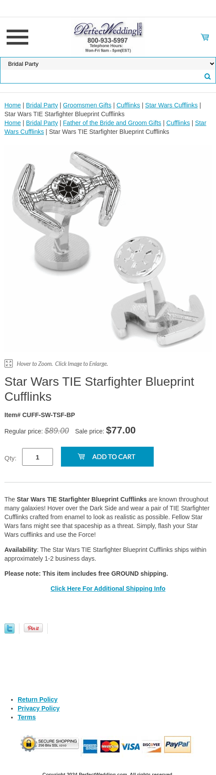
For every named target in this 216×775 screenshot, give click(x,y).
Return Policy (37, 699)
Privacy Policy (39, 708)
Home (12, 105)
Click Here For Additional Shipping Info (107, 588)
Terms (27, 717)
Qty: (10, 458)
